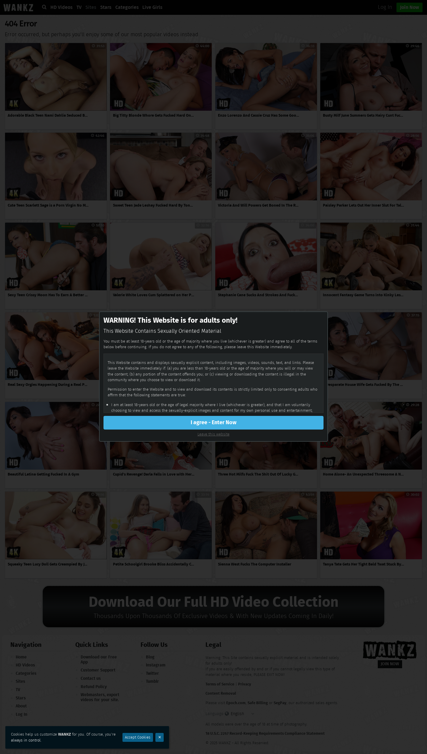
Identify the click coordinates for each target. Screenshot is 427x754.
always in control (26, 740)
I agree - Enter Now (213, 422)
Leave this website (213, 434)
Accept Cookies (137, 737)
